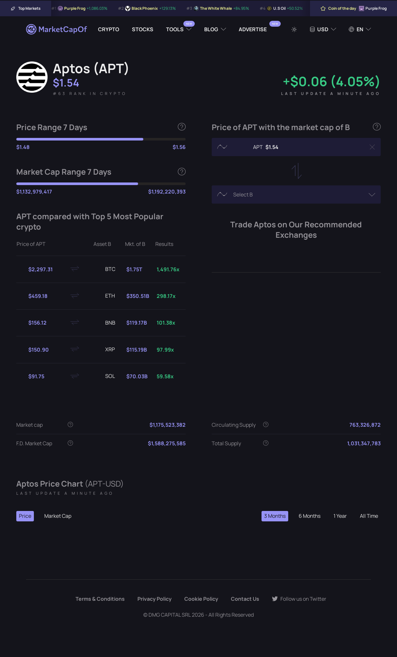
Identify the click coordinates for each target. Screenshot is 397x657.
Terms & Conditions (99, 599)
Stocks (142, 29)
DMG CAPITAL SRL (170, 614)
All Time (368, 516)
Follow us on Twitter (299, 599)
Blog (211, 29)
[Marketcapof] (57, 29)
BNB (105, 323)
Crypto (108, 29)
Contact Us (244, 599)
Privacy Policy (154, 599)
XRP (105, 350)
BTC (105, 269)
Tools (175, 29)
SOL (105, 376)
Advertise (253, 29)
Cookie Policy (201, 599)
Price (25, 516)
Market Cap (57, 516)
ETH (105, 296)
